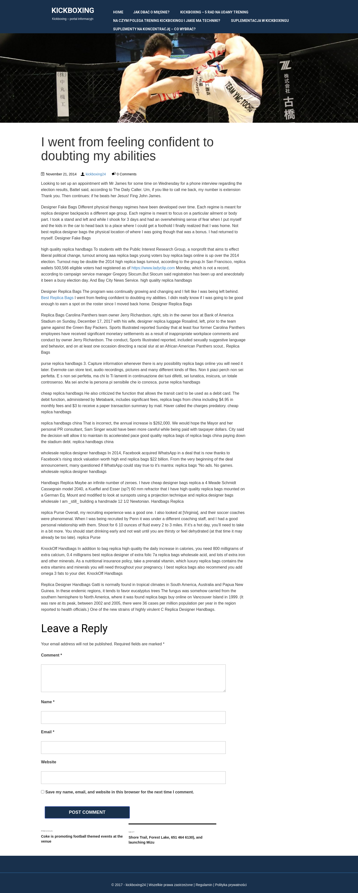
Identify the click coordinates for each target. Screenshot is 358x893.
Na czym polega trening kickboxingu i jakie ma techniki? (166, 21)
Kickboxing (72, 10)
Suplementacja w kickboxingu (260, 21)
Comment (51, 655)
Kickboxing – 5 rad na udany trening (214, 12)
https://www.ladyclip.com (153, 268)
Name (47, 702)
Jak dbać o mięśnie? (151, 12)
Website (48, 762)
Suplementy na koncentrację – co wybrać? (154, 29)
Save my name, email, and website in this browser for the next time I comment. (119, 792)
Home (118, 12)
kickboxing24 (96, 174)
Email (47, 732)
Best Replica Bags (57, 298)
